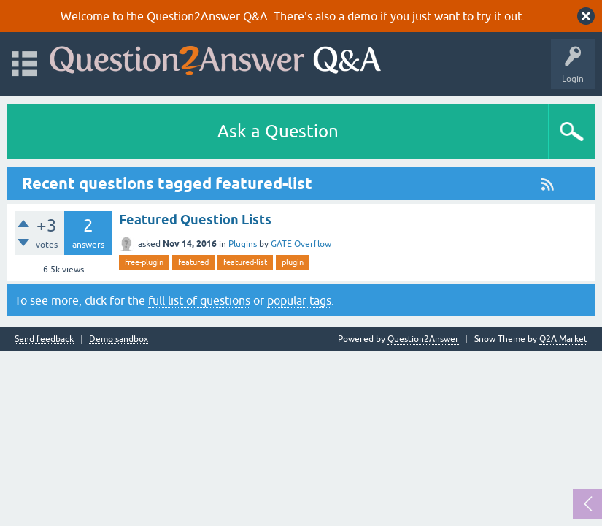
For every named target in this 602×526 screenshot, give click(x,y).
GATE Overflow (301, 244)
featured (193, 262)
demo (362, 16)
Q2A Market (563, 339)
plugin (293, 262)
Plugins (242, 244)
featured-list (245, 262)
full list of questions (199, 300)
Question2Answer (423, 339)
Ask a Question (278, 131)
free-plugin (144, 262)
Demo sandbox (118, 339)
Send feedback (44, 339)
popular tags (299, 300)
